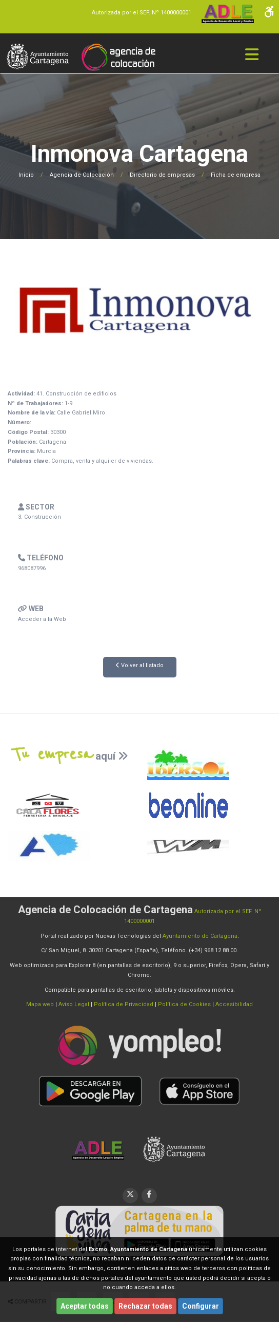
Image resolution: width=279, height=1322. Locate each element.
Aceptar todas (85, 1306)
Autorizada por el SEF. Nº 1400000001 (141, 12)
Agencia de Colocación (82, 175)
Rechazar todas (145, 1306)
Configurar (200, 1306)
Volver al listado (140, 665)
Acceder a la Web (42, 619)
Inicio (26, 175)
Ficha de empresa (236, 175)
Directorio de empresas (162, 175)
